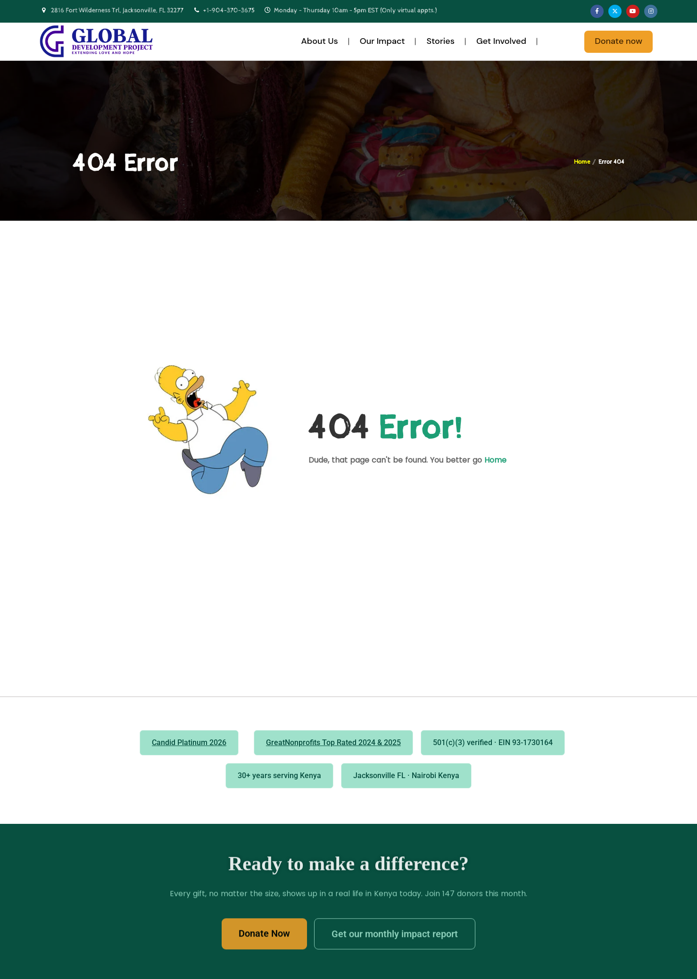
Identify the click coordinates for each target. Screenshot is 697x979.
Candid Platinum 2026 (189, 742)
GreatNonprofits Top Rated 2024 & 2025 (333, 742)
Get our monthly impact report (395, 938)
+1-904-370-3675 (229, 10)
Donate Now (264, 937)
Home (582, 162)
